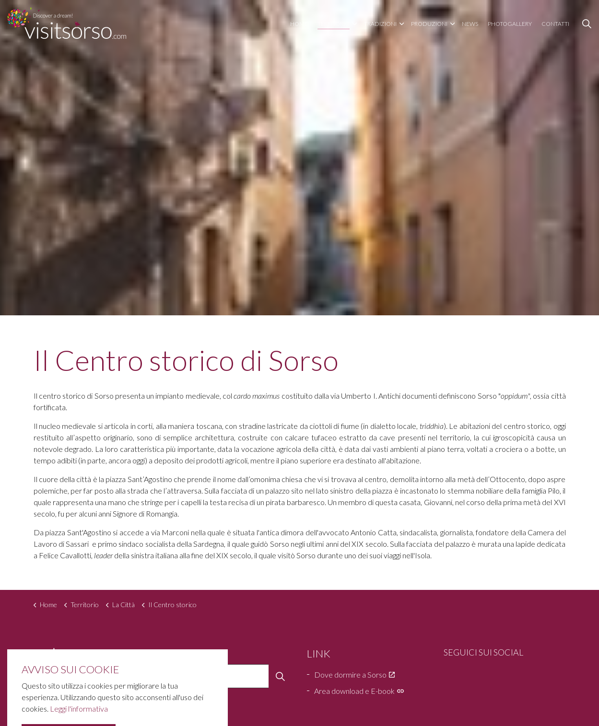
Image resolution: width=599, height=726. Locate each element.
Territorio (333, 23)
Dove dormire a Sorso (354, 674)
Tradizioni (380, 23)
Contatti (555, 23)
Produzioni (429, 23)
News (470, 23)
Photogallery (510, 23)
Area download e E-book (359, 690)
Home (299, 23)
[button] (281, 676)
